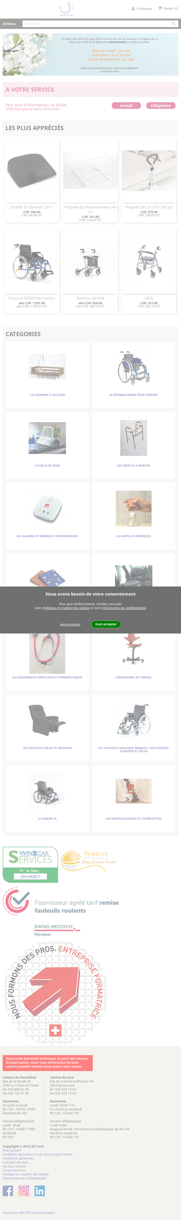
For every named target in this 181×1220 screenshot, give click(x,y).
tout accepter (106, 624)
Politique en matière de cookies (66, 608)
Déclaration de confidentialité (124, 608)
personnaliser (70, 624)
